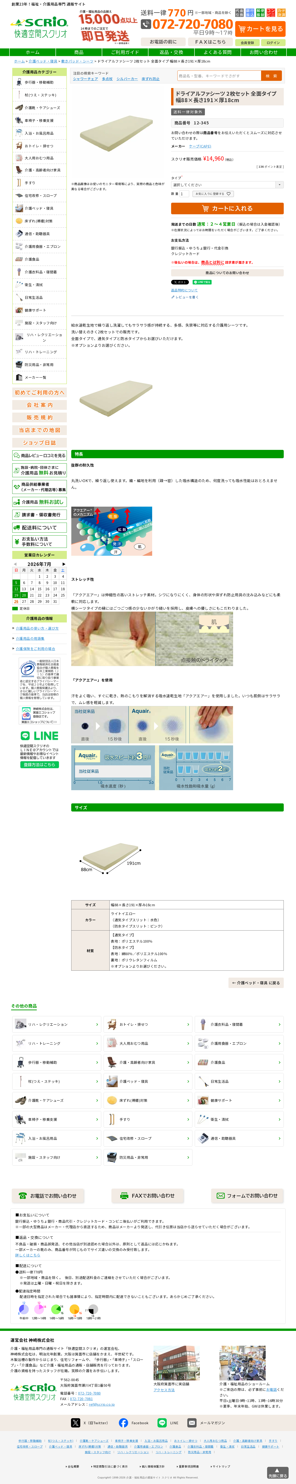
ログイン (273, 42)
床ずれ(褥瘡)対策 (90, 1461)
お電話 (271, 1404)
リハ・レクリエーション (133, 1466)
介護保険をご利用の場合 (36, 648)
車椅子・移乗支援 (126, 1455)
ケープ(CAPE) (200, 146)
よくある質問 (218, 52)
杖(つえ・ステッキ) (60, 1455)
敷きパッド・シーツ (77, 61)
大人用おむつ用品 (215, 1455)
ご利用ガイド (125, 52)
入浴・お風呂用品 (156, 1455)
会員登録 (247, 42)
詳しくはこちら (27, 1255)
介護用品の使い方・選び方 (37, 628)
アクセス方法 (164, 1404)
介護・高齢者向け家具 (247, 1455)
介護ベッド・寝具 (43, 61)
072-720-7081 (81, 1413)
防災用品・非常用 (199, 1466)
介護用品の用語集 (30, 638)
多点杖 (107, 78)
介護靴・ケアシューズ (94, 1455)
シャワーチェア (85, 78)
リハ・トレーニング (169, 1466)
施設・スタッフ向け (98, 1466)
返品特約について (184, 290)
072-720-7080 (89, 1407)
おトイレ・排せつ (185, 1455)
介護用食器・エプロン (148, 1461)
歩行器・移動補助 (30, 1455)
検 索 (271, 76)
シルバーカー (127, 78)
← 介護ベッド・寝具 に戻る (256, 982)
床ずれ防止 (151, 78)
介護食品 (175, 1461)
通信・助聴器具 (118, 1461)
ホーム (33, 52)
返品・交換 (171, 52)
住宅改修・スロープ (30, 1461)
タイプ (178, 178)
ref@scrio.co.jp (102, 1419)
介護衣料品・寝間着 (201, 1461)
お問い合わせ (264, 52)
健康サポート (270, 1461)
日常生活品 (248, 1461)
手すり (273, 1455)
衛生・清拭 (227, 1461)
